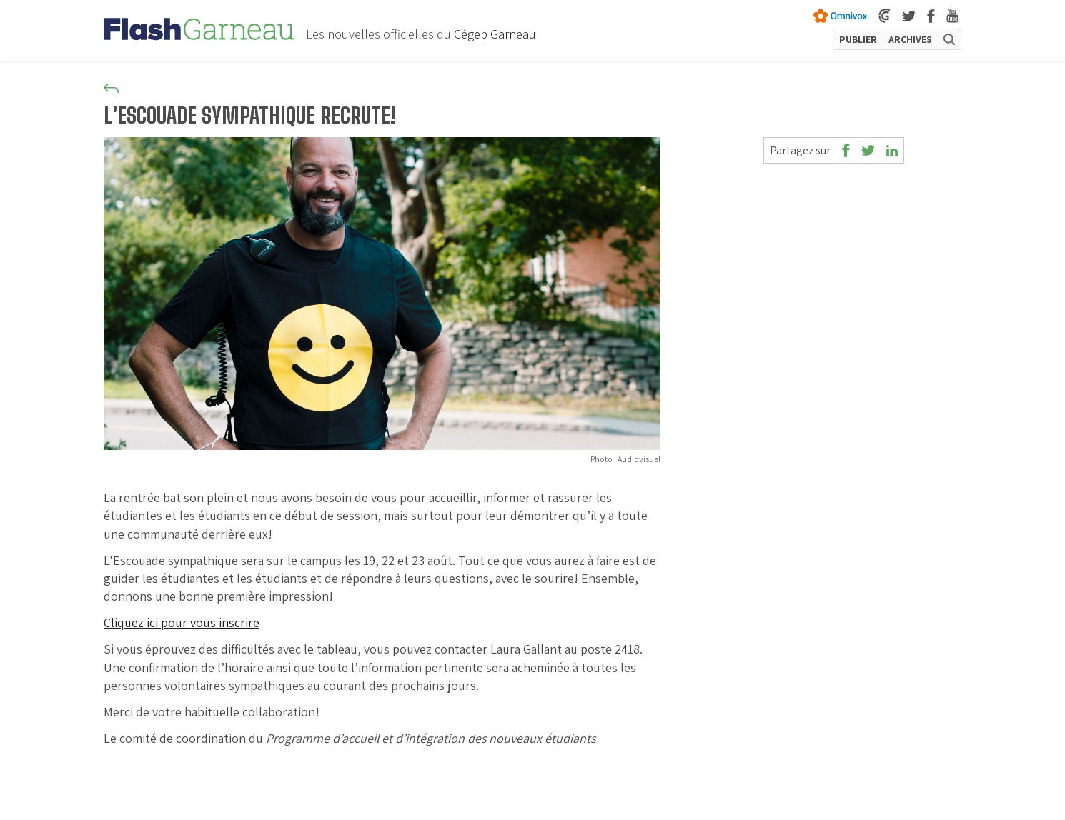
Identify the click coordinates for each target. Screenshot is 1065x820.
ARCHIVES (910, 39)
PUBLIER (858, 39)
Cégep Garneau (495, 34)
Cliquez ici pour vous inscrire (181, 622)
